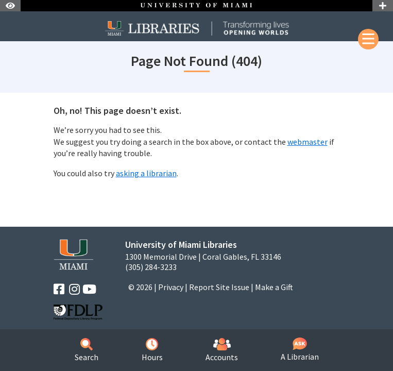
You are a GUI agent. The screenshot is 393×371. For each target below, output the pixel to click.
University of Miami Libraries (181, 244)
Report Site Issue (219, 287)
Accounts (222, 350)
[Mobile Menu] (368, 39)
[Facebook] (59, 289)
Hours (152, 350)
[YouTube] (89, 289)
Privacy (170, 287)
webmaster (307, 142)
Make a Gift (274, 287)
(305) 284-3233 (151, 267)
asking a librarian (146, 173)
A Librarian (300, 350)
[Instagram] (74, 289)
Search (86, 350)
